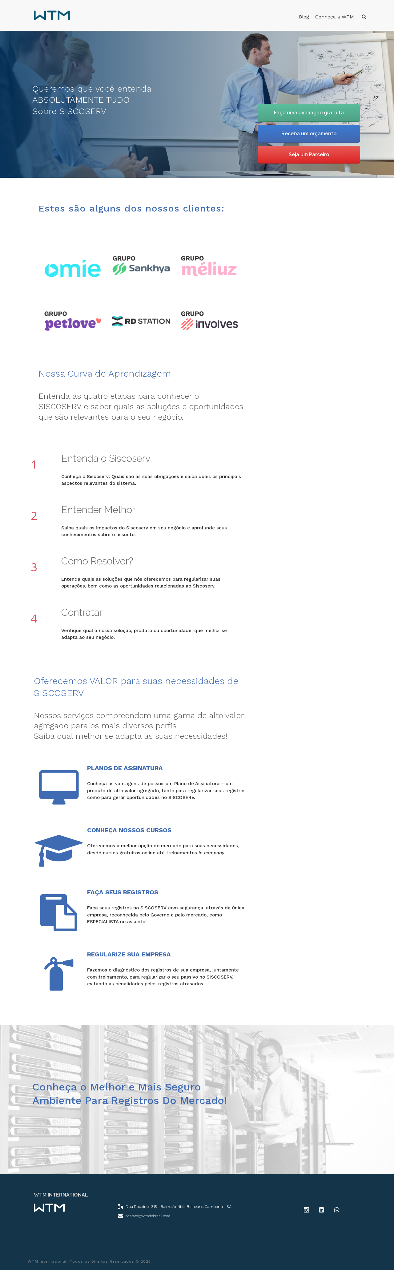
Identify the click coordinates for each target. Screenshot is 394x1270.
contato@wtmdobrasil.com (148, 1216)
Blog (304, 17)
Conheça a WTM (334, 17)
